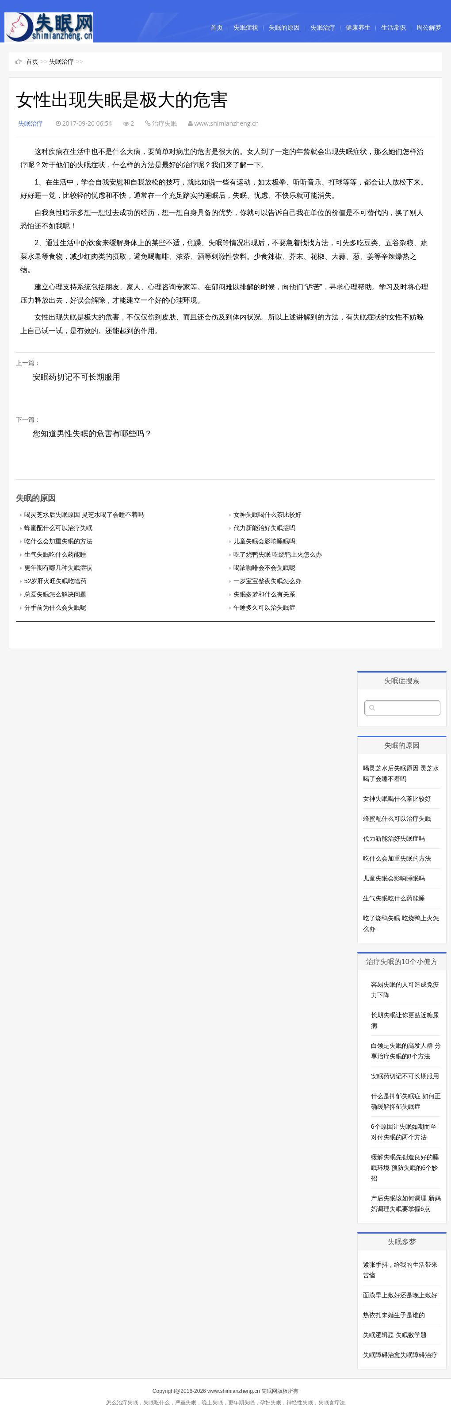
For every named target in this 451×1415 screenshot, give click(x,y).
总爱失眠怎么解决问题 (55, 594)
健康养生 (358, 27)
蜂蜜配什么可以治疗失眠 (58, 527)
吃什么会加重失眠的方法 (58, 541)
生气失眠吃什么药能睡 (55, 554)
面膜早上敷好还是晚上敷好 (400, 1295)
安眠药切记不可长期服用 (76, 377)
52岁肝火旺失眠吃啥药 (55, 580)
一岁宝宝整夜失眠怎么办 (267, 580)
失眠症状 (245, 27)
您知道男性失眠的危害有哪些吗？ (92, 433)
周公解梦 (429, 27)
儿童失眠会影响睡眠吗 (264, 541)
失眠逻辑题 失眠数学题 (395, 1334)
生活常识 (393, 27)
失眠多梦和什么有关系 (264, 594)
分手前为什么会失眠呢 (55, 607)
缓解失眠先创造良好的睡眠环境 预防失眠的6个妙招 (405, 1168)
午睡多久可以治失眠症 (264, 607)
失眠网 (269, 1391)
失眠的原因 (284, 27)
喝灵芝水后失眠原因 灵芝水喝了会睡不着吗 (84, 514)
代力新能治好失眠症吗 (264, 527)
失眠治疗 (322, 27)
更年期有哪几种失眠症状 (58, 567)
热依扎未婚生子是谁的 (394, 1315)
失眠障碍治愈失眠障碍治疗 (400, 1354)
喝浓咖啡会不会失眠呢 (264, 567)
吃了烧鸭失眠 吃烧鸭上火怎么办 (277, 554)
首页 (216, 27)
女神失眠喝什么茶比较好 (267, 514)
